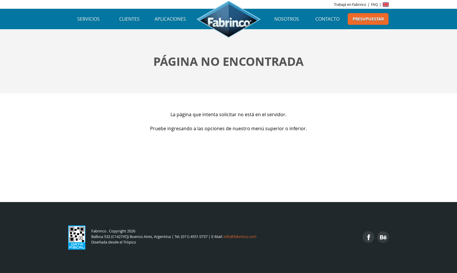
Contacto (327, 19)
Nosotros (286, 19)
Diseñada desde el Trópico (113, 242)
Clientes (129, 19)
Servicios (88, 19)
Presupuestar (368, 19)
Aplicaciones (170, 19)
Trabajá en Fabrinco (350, 4)
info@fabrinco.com (240, 236)
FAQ (374, 4)
